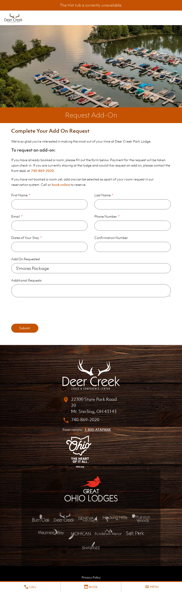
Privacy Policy (91, 577)
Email (15, 216)
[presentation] (45, 310)
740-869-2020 (42, 170)
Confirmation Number (111, 237)
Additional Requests (26, 280)
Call (30, 586)
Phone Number (105, 216)
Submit (24, 328)
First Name (19, 195)
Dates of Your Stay (25, 237)
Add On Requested (25, 259)
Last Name (102, 195)
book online (61, 184)
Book (91, 586)
